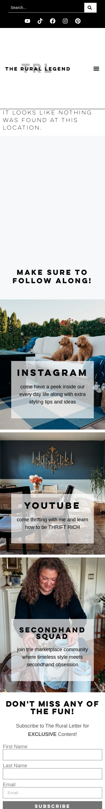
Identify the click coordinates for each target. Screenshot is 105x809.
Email (9, 784)
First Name (15, 746)
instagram (52, 373)
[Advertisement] (52, 202)
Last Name (15, 765)
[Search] (90, 8)
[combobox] (46, 8)
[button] (96, 68)
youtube (52, 506)
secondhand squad (52, 633)
